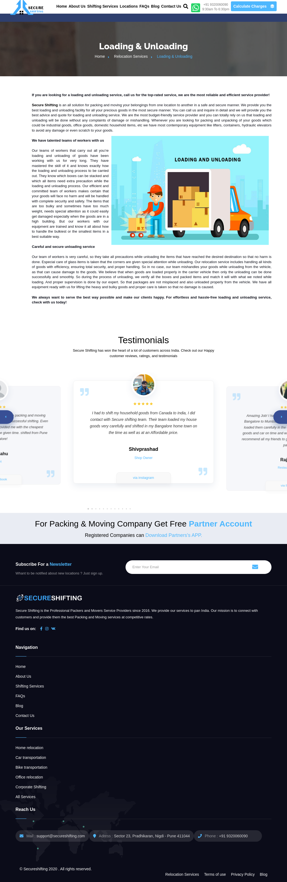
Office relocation (29, 777)
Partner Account (220, 523)
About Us (77, 6)
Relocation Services (131, 56)
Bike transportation (31, 767)
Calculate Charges (253, 6)
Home (61, 6)
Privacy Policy (243, 874)
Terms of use (215, 874)
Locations (129, 6)
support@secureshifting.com (60, 836)
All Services (25, 797)
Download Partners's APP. (173, 535)
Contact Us (171, 6)
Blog (155, 6)
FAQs (144, 6)
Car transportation (31, 757)
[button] (130, 508)
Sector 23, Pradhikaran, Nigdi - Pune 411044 (152, 836)
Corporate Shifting (31, 787)
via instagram (143, 478)
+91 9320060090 (233, 836)
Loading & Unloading (174, 56)
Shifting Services (102, 6)
